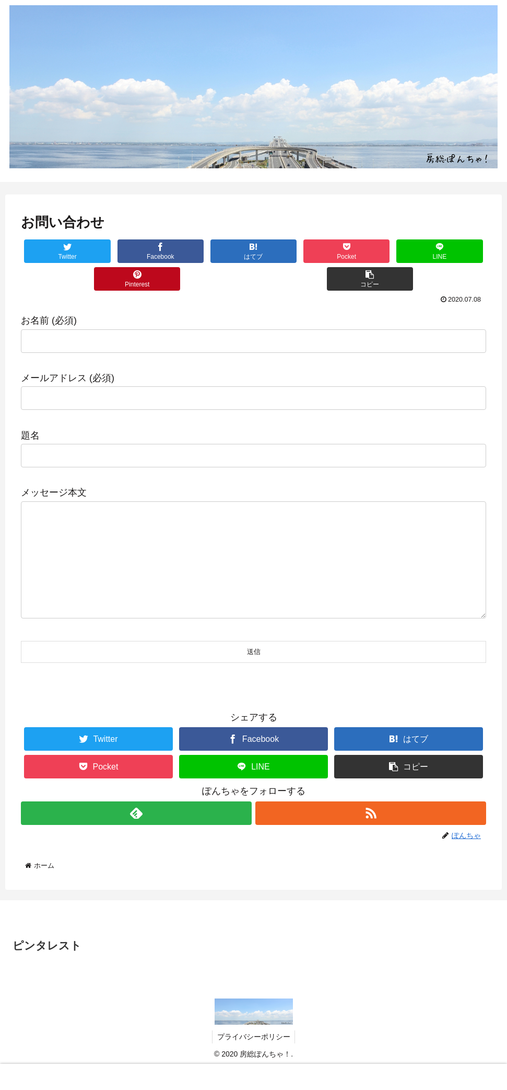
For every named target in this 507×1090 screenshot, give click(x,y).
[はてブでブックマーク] (215, 251)
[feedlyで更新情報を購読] (136, 834)
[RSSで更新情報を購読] (371, 834)
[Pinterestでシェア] (447, 251)
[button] (253, 279)
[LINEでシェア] (370, 251)
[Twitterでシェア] (59, 251)
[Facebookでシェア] (137, 251)
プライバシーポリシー (253, 1057)
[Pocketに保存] (292, 251)
